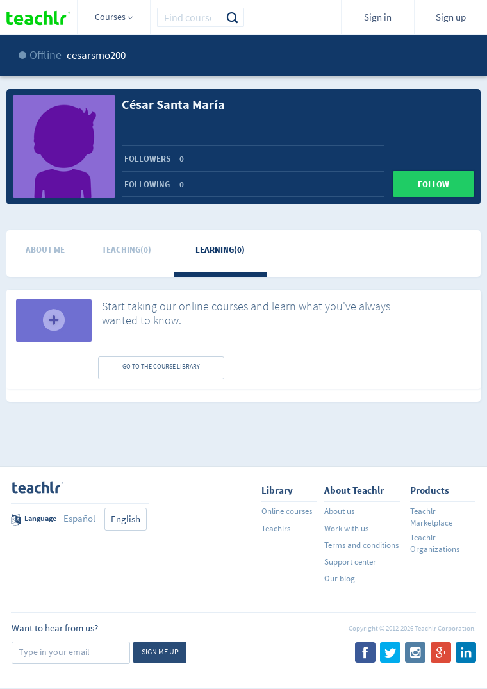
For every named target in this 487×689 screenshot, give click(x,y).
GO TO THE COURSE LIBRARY (161, 366)
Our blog (339, 578)
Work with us (346, 528)
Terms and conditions (361, 545)
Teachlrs (275, 528)
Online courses (286, 511)
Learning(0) (220, 249)
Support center (350, 561)
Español (79, 518)
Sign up (451, 17)
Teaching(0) (126, 249)
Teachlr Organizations (434, 543)
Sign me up (160, 651)
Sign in (378, 17)
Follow (433, 184)
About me (45, 249)
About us (339, 511)
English (125, 519)
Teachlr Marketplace (431, 517)
